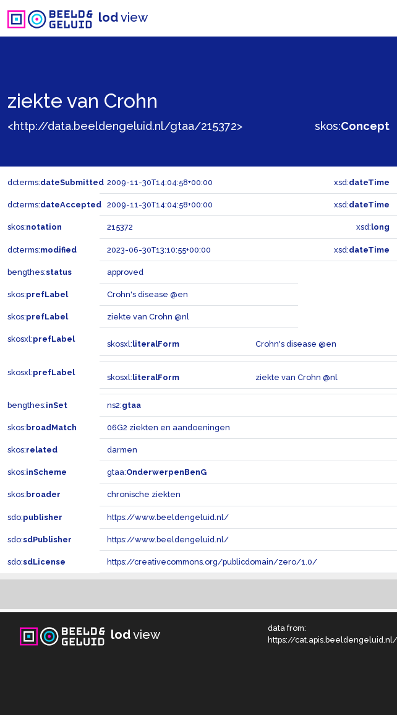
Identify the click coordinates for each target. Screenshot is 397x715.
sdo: (34, 517)
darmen (122, 449)
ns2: (124, 405)
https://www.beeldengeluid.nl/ (168, 517)
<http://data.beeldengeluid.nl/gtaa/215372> (124, 125)
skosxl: (41, 339)
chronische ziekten (144, 494)
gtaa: (157, 472)
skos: (352, 125)
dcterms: (55, 182)
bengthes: (39, 272)
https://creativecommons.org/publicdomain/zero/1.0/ (212, 561)
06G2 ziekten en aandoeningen (168, 427)
